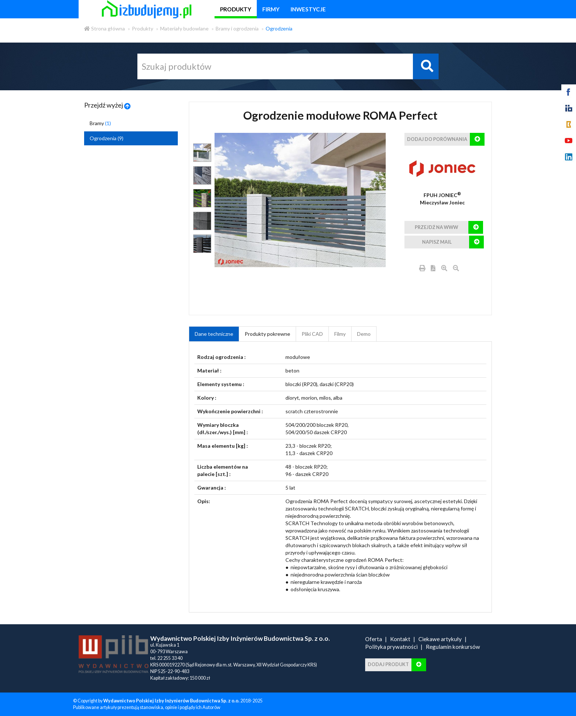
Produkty (142, 28)
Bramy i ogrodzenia (237, 28)
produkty (235, 9)
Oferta (373, 639)
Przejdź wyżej (107, 105)
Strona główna (104, 28)
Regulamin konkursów (453, 646)
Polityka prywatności (391, 646)
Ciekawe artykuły (440, 639)
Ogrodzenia (279, 28)
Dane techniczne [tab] (214, 334)
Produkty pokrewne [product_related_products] (267, 334)
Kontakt (400, 639)
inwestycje (308, 9)
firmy (271, 9)
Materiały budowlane (184, 28)
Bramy (100, 123)
